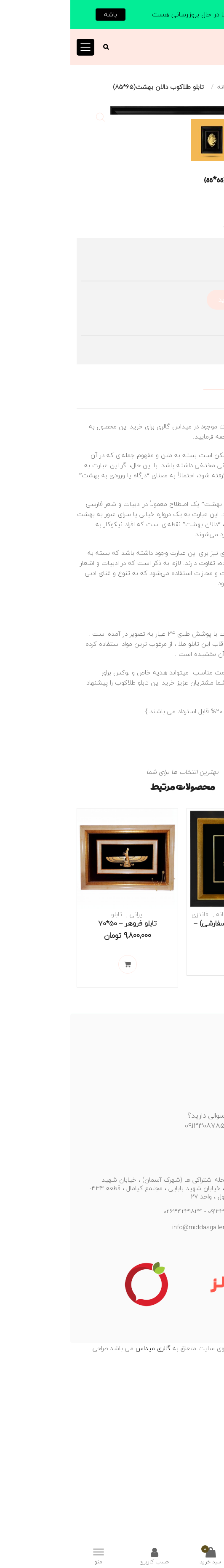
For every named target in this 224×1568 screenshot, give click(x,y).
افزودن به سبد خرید (175, 479)
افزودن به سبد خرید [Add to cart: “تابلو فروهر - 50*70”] (57, 1144)
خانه (212, 86)
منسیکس (187, 1537)
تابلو (186, 86)
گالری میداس (81, 1527)
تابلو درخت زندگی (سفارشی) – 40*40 (167, 1107)
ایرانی (66, 1093)
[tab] (112, 562)
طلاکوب (194, 813)
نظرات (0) (204, 576)
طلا (112, 823)
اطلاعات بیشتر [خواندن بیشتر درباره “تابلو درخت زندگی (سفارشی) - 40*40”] (167, 1132)
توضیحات (203, 562)
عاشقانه (157, 86)
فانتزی (129, 1093)
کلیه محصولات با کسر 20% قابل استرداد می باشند (147, 890)
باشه (40, 14)
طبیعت (184, 1093)
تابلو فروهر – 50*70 (57, 1103)
